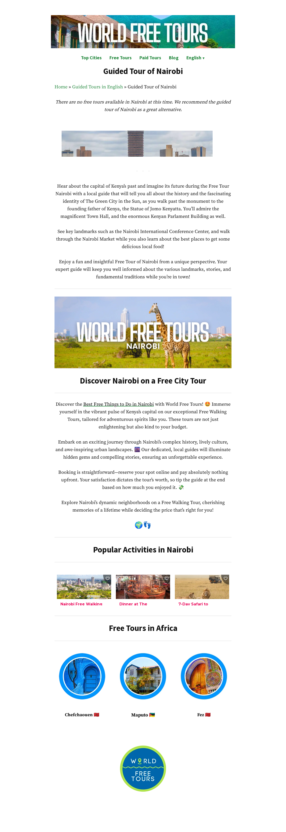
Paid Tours (150, 57)
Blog (174, 57)
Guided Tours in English (97, 87)
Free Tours (120, 57)
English (193, 57)
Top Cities (91, 57)
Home (61, 87)
